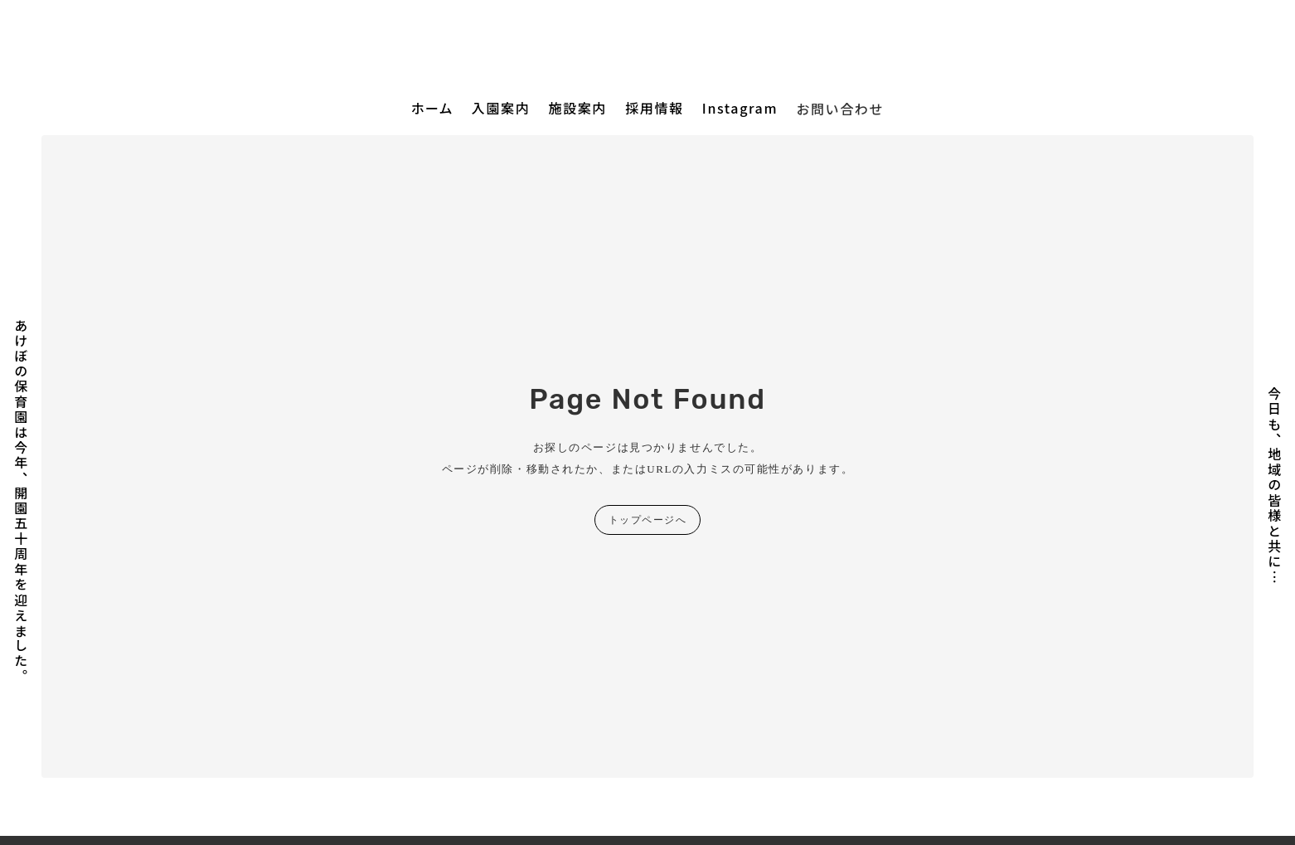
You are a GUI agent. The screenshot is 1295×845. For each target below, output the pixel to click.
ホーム (432, 108)
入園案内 (501, 108)
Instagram (740, 108)
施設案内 (578, 108)
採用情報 (654, 108)
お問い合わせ (840, 109)
